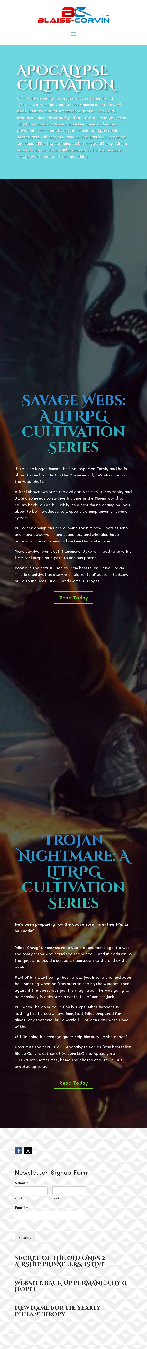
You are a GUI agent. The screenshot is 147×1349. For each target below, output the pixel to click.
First (18, 1198)
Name (22, 1182)
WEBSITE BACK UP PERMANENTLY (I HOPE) (71, 1286)
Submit (25, 1237)
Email (21, 1207)
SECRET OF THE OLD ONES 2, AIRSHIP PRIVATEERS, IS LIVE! (61, 1261)
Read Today (73, 597)
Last (55, 1198)
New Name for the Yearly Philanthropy (58, 1311)
